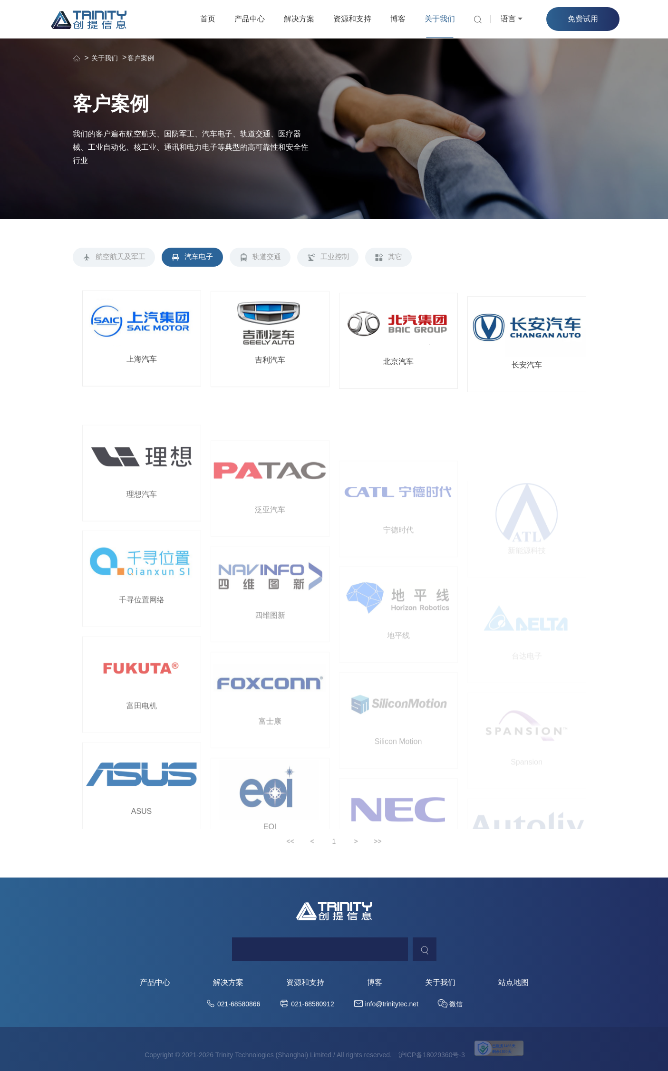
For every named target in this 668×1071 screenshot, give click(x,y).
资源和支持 (352, 19)
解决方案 (299, 19)
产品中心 (249, 19)
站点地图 (513, 983)
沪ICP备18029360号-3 (431, 1055)
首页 (207, 19)
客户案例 (140, 58)
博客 (398, 19)
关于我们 (440, 19)
